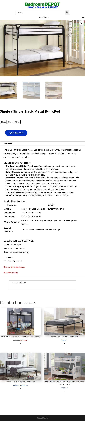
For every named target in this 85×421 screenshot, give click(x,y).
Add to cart (16, 133)
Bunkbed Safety (10, 273)
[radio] (3, 122)
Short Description (19, 282)
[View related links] (16, 205)
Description (7, 143)
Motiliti (45, 418)
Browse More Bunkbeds (14, 267)
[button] (81, 23)
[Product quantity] (1, 133)
